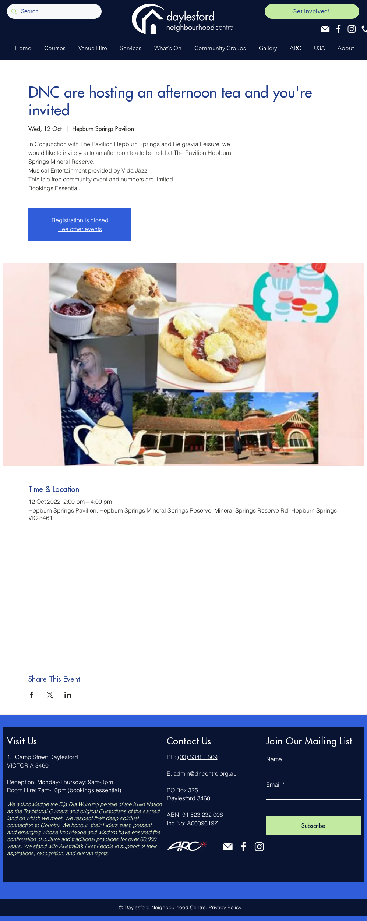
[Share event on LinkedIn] (67, 695)
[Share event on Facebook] (31, 695)
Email (273, 784)
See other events (80, 229)
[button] (54, 48)
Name (274, 759)
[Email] (325, 29)
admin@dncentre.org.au (205, 773)
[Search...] (53, 11)
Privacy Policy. (225, 907)
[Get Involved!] (312, 11)
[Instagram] (351, 29)
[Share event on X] (49, 695)
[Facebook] (338, 29)
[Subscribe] (313, 825)
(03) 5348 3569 (198, 757)
